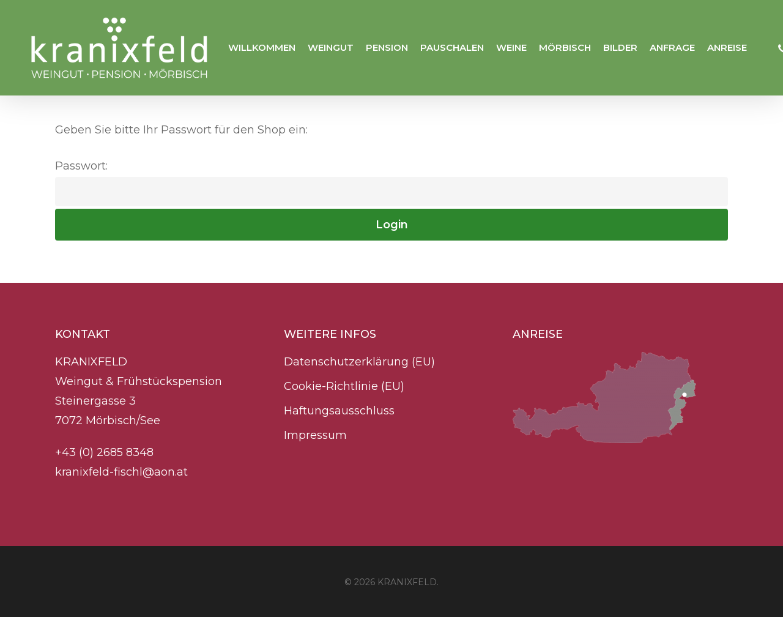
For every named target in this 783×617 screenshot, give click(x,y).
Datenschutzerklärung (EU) (359, 361)
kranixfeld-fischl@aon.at (121, 472)
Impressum (315, 435)
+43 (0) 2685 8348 (106, 452)
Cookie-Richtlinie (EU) (344, 386)
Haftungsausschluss (339, 410)
